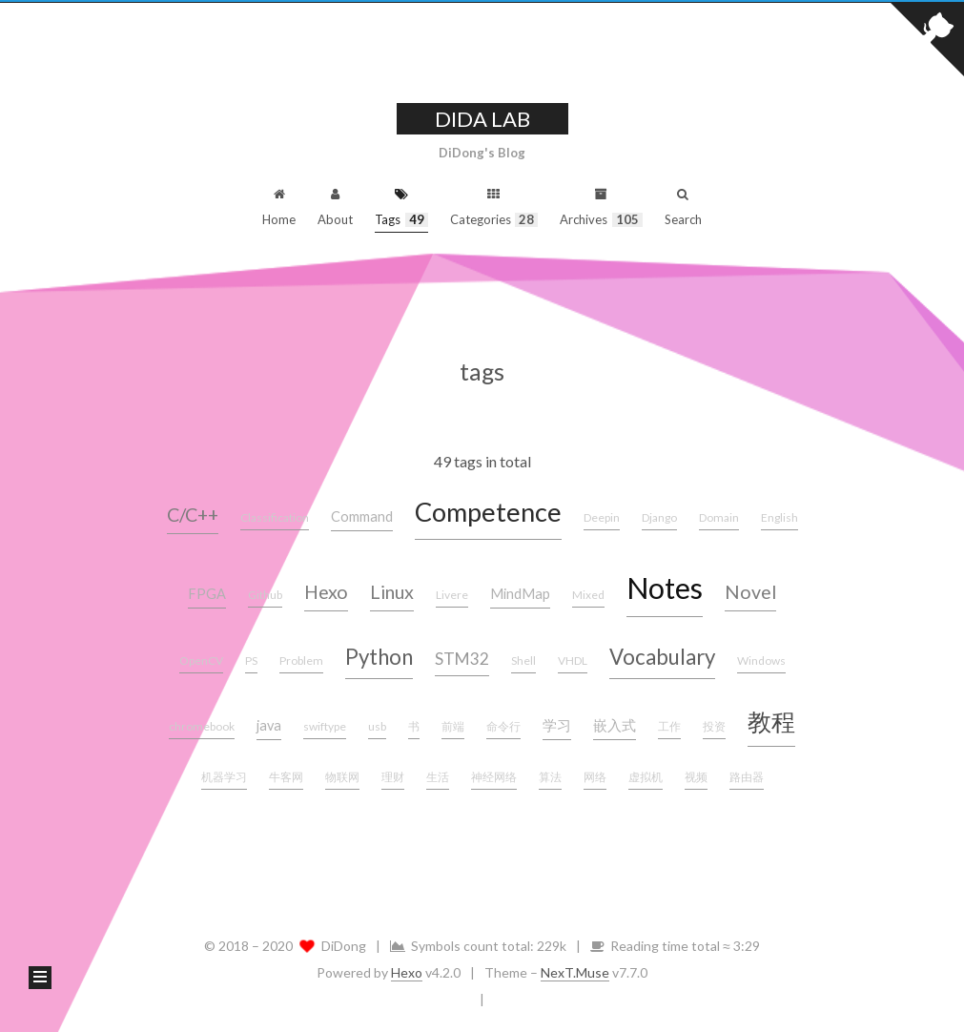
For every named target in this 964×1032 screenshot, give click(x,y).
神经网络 (494, 777)
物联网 (342, 777)
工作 (669, 726)
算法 (550, 777)
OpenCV (201, 660)
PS (251, 660)
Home (279, 204)
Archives (601, 204)
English (779, 517)
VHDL (572, 660)
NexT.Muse (575, 972)
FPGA (207, 594)
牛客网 (286, 777)
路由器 (746, 777)
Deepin (602, 517)
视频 (696, 777)
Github (265, 595)
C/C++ (192, 515)
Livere (452, 595)
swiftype (324, 726)
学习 (557, 725)
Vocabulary (662, 657)
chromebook (202, 726)
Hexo (326, 592)
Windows (761, 660)
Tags (401, 204)
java (268, 725)
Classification (274, 517)
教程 (771, 721)
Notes (664, 587)
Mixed (588, 595)
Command (362, 516)
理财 (392, 777)
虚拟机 (645, 777)
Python (379, 657)
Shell (523, 660)
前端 (452, 726)
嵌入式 (614, 725)
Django (659, 517)
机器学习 (224, 777)
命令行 (503, 726)
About (335, 204)
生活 (437, 777)
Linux (392, 592)
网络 (595, 777)
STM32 (462, 659)
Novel (750, 592)
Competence (488, 511)
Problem (301, 660)
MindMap (520, 594)
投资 (714, 726)
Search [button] (683, 204)
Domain (719, 517)
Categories (494, 204)
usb (377, 726)
